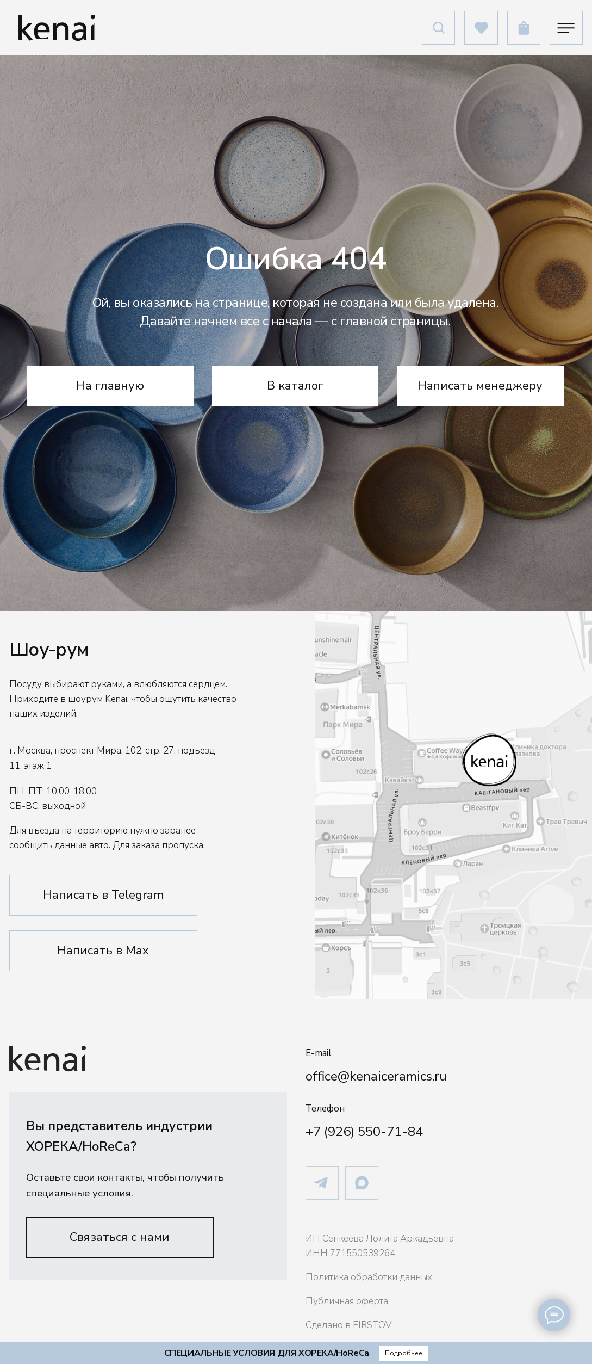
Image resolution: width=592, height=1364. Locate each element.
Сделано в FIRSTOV (349, 1325)
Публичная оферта (347, 1301)
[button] (120, 1237)
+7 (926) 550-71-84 (364, 1131)
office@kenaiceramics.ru (376, 1076)
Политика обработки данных (369, 1277)
